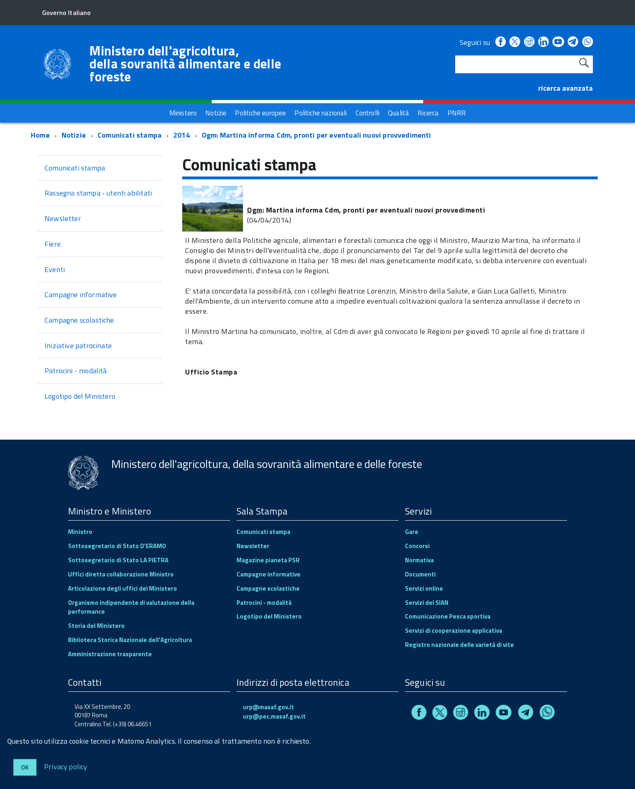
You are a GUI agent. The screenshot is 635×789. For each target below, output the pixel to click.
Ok (25, 767)
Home (40, 135)
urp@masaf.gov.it (268, 707)
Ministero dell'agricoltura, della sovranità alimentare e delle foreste (185, 63)
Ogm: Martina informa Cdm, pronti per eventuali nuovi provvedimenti (316, 135)
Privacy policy (65, 766)
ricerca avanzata (565, 88)
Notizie (74, 135)
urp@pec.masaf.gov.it (274, 716)
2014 (181, 135)
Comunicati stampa (130, 135)
